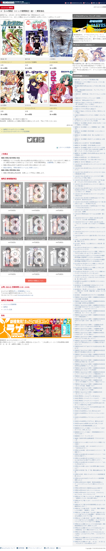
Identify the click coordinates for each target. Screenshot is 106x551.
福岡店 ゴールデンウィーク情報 (13, 129)
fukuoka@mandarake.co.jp (25, 295)
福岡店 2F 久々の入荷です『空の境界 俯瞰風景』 (88, 143)
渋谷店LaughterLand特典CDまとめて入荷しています (89, 423)
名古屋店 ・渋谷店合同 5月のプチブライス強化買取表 (89, 295)
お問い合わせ (50, 548)
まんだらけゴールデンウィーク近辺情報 (16, 131)
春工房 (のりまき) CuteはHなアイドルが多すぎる (36, 206)
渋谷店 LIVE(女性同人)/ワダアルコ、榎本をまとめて (89, 421)
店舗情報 (50, 162)
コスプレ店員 (7, 309)
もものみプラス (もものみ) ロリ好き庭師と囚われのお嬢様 (35, 238)
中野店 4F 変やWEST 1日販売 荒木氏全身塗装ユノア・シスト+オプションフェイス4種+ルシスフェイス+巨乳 (89, 484)
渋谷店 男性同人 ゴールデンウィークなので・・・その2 (90, 400)
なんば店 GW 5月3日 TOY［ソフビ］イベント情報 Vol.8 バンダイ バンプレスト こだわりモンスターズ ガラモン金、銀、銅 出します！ (90, 277)
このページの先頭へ (64, 147)
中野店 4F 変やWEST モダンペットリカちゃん (87, 490)
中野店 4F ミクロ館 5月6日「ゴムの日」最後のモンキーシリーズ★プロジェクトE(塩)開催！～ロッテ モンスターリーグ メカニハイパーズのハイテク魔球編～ (90, 519)
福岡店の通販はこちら (36, 281)
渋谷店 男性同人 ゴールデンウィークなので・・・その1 (90, 398)
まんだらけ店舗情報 (9, 304)
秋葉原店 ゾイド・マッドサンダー (84, 436)
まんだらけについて (8, 548)
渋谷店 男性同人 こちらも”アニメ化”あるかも (87, 396)
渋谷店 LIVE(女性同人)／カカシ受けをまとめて (88, 411)
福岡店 (5, 307)
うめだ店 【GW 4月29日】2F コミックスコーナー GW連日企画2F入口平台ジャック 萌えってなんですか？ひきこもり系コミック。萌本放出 (90, 189)
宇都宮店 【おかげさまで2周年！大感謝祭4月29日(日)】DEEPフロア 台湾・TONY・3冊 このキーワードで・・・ (90, 320)
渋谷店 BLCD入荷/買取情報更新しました (86, 425)
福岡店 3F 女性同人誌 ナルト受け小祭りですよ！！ (89, 159)
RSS (59, 548)
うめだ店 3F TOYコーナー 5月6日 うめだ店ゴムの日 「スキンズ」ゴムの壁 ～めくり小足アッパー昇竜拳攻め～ (90, 223)
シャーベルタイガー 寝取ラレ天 (12, 206)
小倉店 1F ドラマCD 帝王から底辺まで (85, 108)
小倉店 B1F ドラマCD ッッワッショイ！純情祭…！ (89, 98)
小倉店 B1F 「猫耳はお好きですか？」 (85, 100)
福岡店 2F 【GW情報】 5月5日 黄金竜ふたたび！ (88, 145)
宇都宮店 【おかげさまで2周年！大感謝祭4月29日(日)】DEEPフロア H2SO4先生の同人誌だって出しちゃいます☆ (90, 356)
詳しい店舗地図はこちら (22, 291)
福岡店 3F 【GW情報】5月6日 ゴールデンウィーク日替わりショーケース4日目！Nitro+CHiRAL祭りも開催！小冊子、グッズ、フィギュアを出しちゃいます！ (90, 149)
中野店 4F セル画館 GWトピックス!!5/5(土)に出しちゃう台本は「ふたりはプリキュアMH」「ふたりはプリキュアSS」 (90, 533)
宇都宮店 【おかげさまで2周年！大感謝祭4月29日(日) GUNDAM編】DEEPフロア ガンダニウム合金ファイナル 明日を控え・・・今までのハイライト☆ (90, 307)
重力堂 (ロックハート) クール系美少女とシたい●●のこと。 (35, 270)
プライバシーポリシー (35, 548)
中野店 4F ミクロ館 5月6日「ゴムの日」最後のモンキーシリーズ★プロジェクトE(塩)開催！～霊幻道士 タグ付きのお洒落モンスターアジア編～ (90, 514)
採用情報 (21, 548)
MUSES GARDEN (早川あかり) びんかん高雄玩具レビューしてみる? (12, 271)
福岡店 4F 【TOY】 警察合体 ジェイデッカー (87, 162)
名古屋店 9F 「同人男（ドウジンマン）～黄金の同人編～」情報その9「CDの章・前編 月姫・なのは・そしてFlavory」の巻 (90, 291)
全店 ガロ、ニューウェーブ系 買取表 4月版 (86, 79)
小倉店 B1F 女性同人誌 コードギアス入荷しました (88, 106)
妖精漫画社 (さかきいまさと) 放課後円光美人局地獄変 (59, 206)
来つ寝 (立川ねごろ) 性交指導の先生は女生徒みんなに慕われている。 (12, 239)
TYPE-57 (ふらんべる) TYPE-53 (59, 269)
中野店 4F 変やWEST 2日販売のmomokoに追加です (88, 488)
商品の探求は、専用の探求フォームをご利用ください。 (21, 167)
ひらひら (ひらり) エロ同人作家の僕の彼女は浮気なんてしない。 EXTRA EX (59, 239)
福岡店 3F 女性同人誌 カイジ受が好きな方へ (87, 157)
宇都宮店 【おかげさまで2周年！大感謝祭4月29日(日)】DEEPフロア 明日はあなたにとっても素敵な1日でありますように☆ (90, 342)
